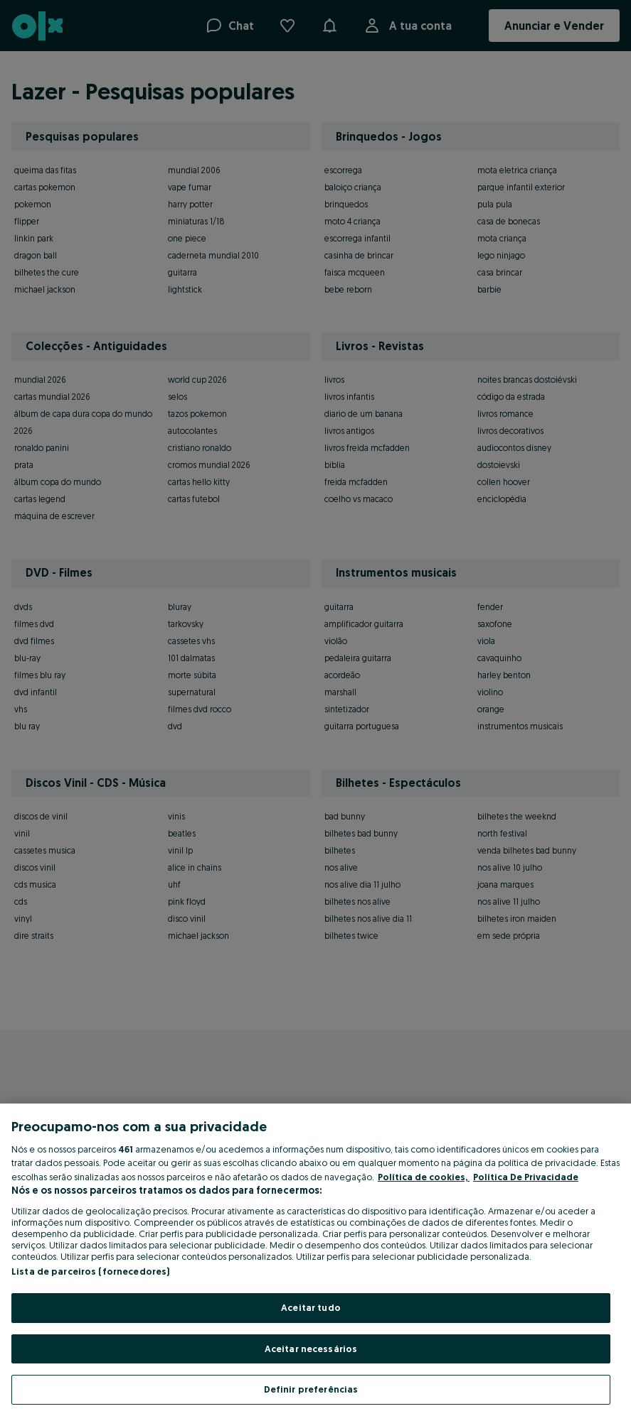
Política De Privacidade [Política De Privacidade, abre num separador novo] (525, 1176)
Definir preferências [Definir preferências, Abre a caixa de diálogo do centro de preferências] (311, 1389)
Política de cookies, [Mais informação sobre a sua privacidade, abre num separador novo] (424, 1176)
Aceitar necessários (311, 1348)
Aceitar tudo (311, 1307)
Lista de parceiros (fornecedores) (90, 1271)
